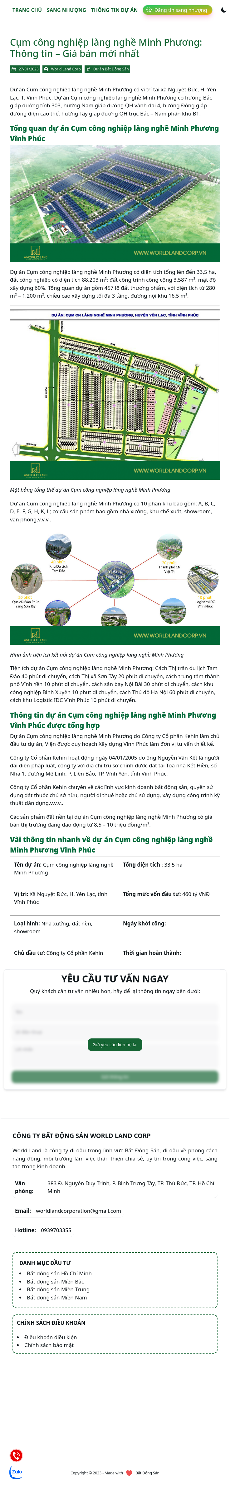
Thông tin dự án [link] (114, 10)
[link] (177, 10)
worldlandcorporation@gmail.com (68, 1211)
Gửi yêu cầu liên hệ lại (115, 1044)
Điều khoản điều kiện (50, 1337)
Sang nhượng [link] (66, 10)
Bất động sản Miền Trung (58, 1289)
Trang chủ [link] (27, 10)
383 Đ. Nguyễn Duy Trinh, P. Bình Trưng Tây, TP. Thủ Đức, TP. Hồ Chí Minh (114, 1187)
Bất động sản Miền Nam (57, 1297)
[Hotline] (16, 1455)
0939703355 (43, 1230)
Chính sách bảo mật (49, 1345)
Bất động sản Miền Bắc (55, 1281)
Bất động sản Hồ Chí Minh (59, 1273)
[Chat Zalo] (16, 1472)
